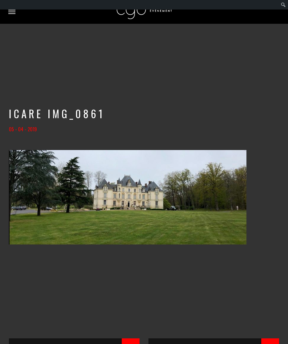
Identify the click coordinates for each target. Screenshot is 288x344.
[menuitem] (283, 5)
